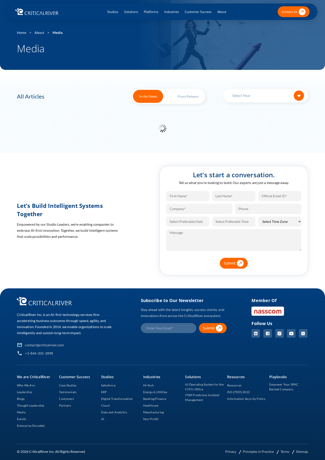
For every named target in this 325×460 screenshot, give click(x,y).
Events (21, 419)
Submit (236, 263)
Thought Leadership (30, 405)
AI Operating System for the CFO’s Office (204, 387)
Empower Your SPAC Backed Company (283, 387)
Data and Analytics (114, 412)
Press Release (188, 96)
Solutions (131, 12)
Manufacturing (153, 412)
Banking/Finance (154, 399)
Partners (65, 405)
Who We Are (26, 385)
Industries (171, 12)
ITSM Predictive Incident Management (202, 397)
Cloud (105, 405)
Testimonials (67, 392)
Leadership (24, 392)
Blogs (21, 399)
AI (102, 419)
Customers (66, 399)
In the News (148, 96)
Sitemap (302, 451)
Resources (234, 385)
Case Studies (67, 385)
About (221, 12)
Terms (285, 451)
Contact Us (293, 11)
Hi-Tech (148, 385)
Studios (112, 12)
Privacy (231, 451)
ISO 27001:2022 (238, 392)
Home (21, 32)
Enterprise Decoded (31, 425)
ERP (104, 392)
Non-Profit (151, 419)
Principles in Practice (258, 451)
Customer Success (198, 12)
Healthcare (151, 405)
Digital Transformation (117, 399)
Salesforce (108, 385)
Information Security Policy (246, 399)
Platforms (151, 12)
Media (57, 32)
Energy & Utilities (155, 392)
